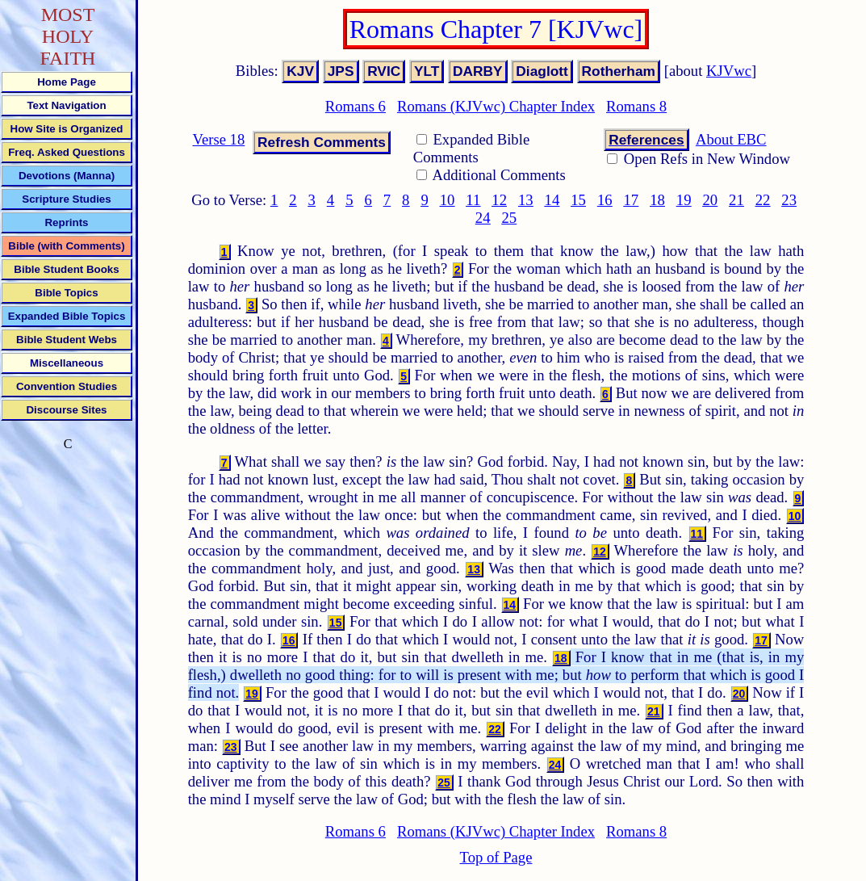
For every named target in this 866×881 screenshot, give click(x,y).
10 (447, 199)
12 (499, 199)
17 (631, 199)
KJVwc (728, 70)
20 (709, 199)
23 (789, 199)
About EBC (731, 139)
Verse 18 (219, 139)
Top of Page (496, 857)
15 (578, 199)
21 (736, 199)
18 (657, 199)
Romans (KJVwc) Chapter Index (496, 106)
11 (473, 199)
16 (605, 199)
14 (552, 199)
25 (509, 217)
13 (525, 199)
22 (763, 199)
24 (483, 217)
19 (684, 199)
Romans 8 (636, 106)
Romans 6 (355, 106)
